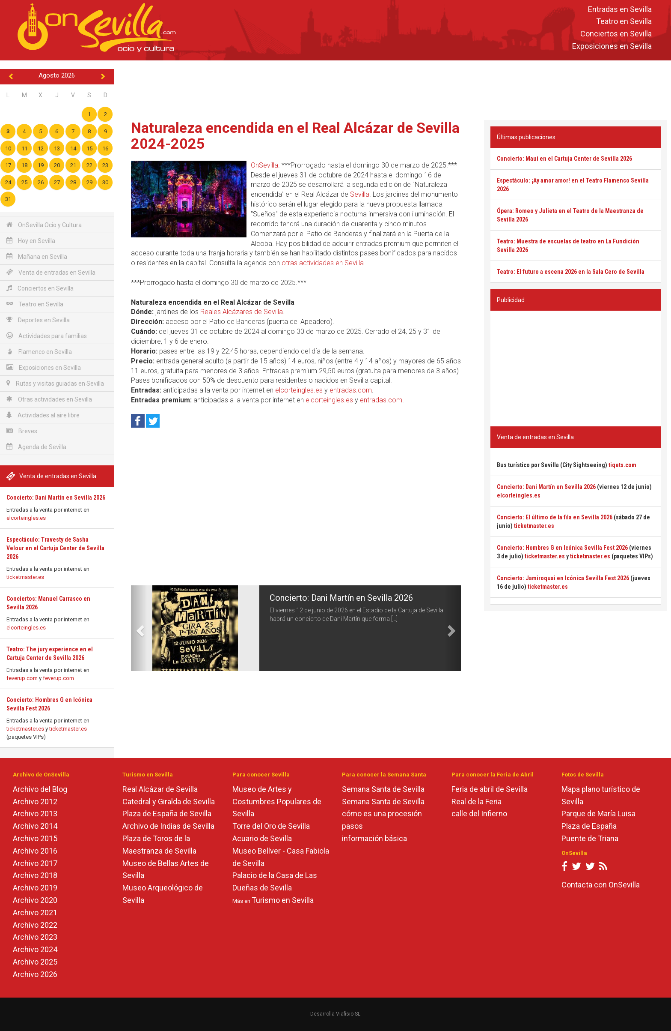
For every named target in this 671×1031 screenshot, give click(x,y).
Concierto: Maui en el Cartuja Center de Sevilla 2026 (564, 158)
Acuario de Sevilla (262, 838)
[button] (139, 628)
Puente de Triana (589, 838)
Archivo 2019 (35, 887)
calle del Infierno (479, 813)
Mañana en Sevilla (36, 256)
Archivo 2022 (35, 924)
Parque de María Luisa (598, 813)
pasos (352, 825)
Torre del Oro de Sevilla (271, 825)
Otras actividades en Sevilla (49, 399)
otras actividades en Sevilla (323, 263)
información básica (374, 838)
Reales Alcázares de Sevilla (241, 312)
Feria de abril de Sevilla (489, 789)
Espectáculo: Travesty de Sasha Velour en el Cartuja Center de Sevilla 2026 (55, 548)
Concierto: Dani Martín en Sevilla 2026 (55, 497)
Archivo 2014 (35, 825)
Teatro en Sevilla (624, 21)
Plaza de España (589, 825)
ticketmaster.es (25, 577)
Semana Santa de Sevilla (383, 789)
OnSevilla (264, 165)
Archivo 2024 (35, 949)
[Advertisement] (392, 88)
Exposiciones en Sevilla (612, 46)
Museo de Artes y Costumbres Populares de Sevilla (276, 801)
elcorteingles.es (26, 518)
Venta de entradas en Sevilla (50, 272)
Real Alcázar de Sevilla (160, 789)
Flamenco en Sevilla (39, 351)
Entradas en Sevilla (620, 9)
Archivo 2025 (35, 961)
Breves (21, 431)
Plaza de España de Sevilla (166, 813)
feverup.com (22, 678)
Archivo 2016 (35, 850)
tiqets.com (622, 465)
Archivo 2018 (35, 875)
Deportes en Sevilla (38, 320)
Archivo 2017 (35, 863)
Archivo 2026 (35, 974)
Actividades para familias (46, 335)
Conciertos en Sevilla (616, 34)
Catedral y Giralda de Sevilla (168, 801)
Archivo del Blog (40, 789)
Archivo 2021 (35, 912)
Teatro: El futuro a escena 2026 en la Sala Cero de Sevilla (570, 271)
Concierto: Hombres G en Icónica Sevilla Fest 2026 (562, 547)
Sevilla (359, 194)
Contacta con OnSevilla (600, 884)
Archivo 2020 (35, 900)
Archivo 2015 (35, 838)
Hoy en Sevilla (30, 240)
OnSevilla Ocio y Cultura (44, 224)
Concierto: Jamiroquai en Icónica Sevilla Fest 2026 (563, 578)
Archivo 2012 (35, 801)
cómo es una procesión (382, 813)
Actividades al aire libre (43, 415)
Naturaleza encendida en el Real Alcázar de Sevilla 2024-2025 (295, 135)
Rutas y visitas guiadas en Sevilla (55, 383)
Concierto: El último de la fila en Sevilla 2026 (554, 517)
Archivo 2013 (35, 813)
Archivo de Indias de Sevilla (168, 825)
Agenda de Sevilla (36, 446)
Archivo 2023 (35, 936)
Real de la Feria (476, 801)
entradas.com (351, 390)
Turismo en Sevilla (283, 900)
